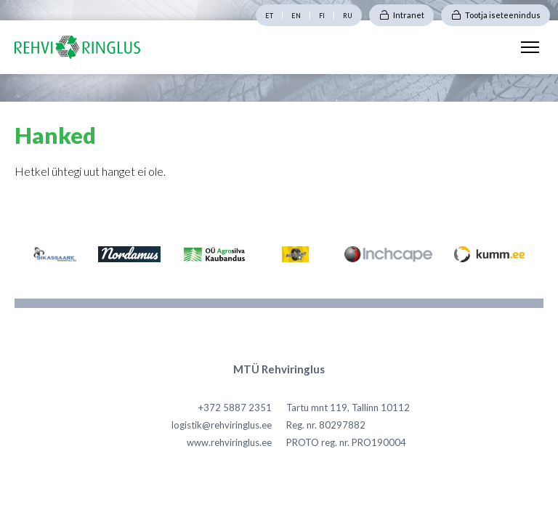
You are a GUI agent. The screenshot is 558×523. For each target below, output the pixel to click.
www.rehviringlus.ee (229, 442)
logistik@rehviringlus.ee (221, 425)
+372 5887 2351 (235, 407)
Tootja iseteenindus (503, 15)
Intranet (408, 15)
